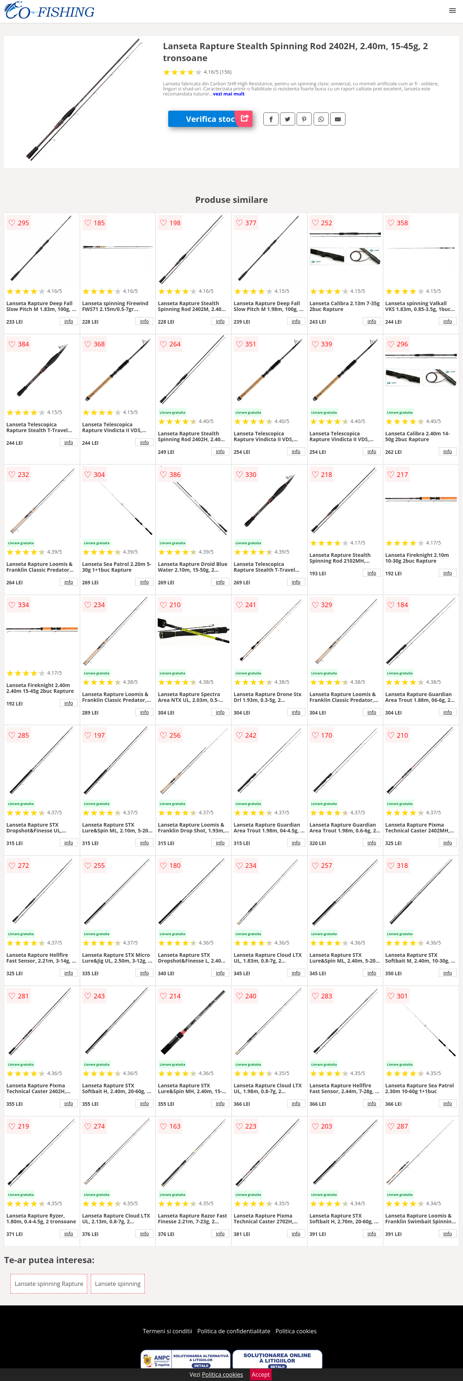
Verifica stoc (219, 119)
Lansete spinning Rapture (48, 1284)
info (68, 321)
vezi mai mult (229, 93)
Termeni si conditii (167, 1331)
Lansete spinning (117, 1284)
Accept (261, 1374)
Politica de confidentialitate (234, 1331)
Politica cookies (296, 1331)
